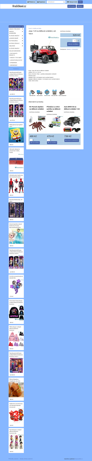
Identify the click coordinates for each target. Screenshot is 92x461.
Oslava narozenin (14, 51)
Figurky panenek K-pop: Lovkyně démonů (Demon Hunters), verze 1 (16, 354)
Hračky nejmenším (16, 32)
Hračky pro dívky (16, 29)
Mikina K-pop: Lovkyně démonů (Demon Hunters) (15, 328)
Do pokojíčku (16, 41)
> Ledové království (15, 60)
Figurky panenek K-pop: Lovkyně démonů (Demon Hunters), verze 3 (16, 100)
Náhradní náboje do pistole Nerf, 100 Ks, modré (14, 150)
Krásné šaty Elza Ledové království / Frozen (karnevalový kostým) (15, 225)
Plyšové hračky (16, 35)
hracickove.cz (16, 68)
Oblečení (16, 46)
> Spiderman (13, 62)
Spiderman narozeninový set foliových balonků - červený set (15, 405)
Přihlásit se (31, 2)
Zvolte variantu (71, 140)
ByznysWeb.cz (79, 458)
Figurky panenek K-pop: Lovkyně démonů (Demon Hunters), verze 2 (16, 74)
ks (32, 140)
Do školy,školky (16, 43)
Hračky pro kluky (16, 26)
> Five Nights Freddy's (13, 54)
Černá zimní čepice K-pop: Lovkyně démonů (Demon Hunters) (16, 302)
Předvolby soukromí (14, 458)
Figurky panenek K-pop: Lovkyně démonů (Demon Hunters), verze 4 (16, 251)
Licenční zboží (16, 38)
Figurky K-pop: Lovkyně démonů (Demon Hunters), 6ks (15, 431)
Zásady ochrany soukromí (26, 458)
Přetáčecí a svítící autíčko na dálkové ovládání (53, 109)
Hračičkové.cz (19, 6)
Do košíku (73, 44)
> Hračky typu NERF (15, 57)
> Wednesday (13, 65)
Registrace (41, 2)
